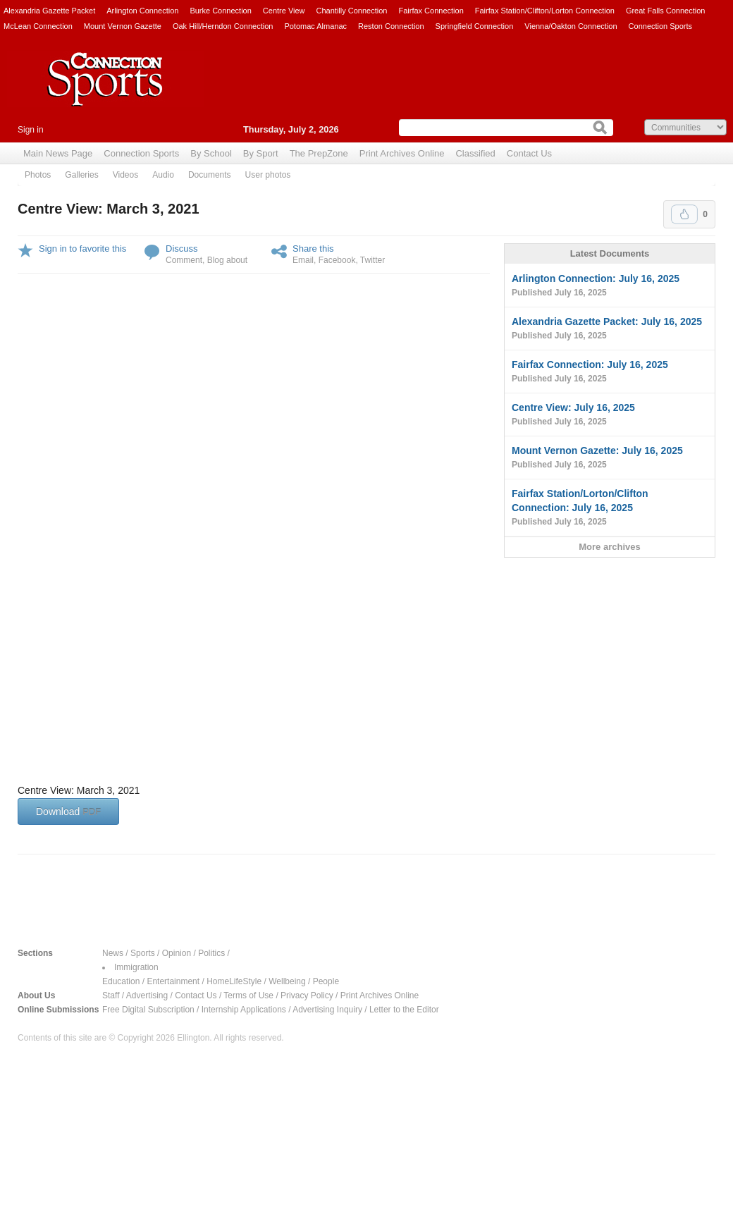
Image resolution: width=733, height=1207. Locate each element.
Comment (184, 260)
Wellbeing (287, 981)
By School (211, 153)
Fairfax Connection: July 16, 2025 (610, 372)
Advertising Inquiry (327, 1010)
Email (303, 260)
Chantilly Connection (352, 10)
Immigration (136, 967)
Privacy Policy (307, 995)
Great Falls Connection (666, 10)
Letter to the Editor (404, 1010)
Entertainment (173, 981)
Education (121, 981)
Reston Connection (391, 26)
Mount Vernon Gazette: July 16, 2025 (610, 458)
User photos (268, 175)
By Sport (260, 153)
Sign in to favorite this (82, 248)
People (326, 981)
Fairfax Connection (430, 10)
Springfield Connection (475, 26)
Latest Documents (610, 253)
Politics (211, 953)
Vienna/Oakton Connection (570, 26)
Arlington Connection (142, 10)
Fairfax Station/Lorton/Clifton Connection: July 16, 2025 (610, 508)
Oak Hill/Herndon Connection (223, 26)
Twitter (372, 260)
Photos (38, 175)
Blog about (227, 260)
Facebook (337, 260)
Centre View (284, 10)
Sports (142, 953)
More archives (609, 546)
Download (68, 811)
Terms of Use (248, 995)
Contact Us (529, 153)
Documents (209, 175)
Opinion (176, 953)
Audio (163, 175)
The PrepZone (319, 153)
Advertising (147, 995)
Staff (110, 995)
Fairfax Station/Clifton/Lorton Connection (545, 10)
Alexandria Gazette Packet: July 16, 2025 (610, 329)
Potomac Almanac (315, 26)
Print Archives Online (402, 153)
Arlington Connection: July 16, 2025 (610, 286)
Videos (125, 175)
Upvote (684, 214)
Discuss (182, 248)
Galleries (81, 175)
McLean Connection (38, 26)
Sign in (31, 130)
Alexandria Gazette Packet (49, 10)
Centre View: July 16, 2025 (610, 415)
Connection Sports (661, 26)
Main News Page (57, 153)
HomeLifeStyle (234, 981)
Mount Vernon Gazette (122, 26)
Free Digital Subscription (148, 1010)
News (112, 953)
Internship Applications (244, 1010)
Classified (475, 153)
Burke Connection (220, 10)
